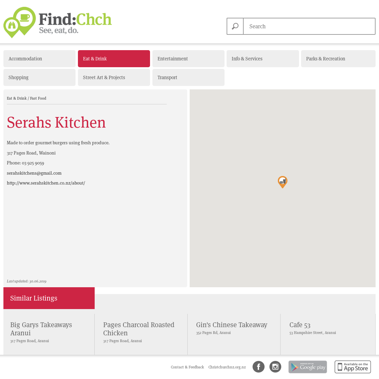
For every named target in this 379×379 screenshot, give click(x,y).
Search (235, 26)
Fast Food (38, 98)
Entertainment (173, 59)
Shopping (18, 77)
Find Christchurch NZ (57, 22)
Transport (167, 77)
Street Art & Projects (104, 77)
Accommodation (25, 59)
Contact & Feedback (188, 367)
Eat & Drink (95, 59)
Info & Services (247, 59)
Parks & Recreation (325, 59)
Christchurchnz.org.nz (227, 367)
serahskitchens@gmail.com (34, 173)
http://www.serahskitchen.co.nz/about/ (46, 183)
